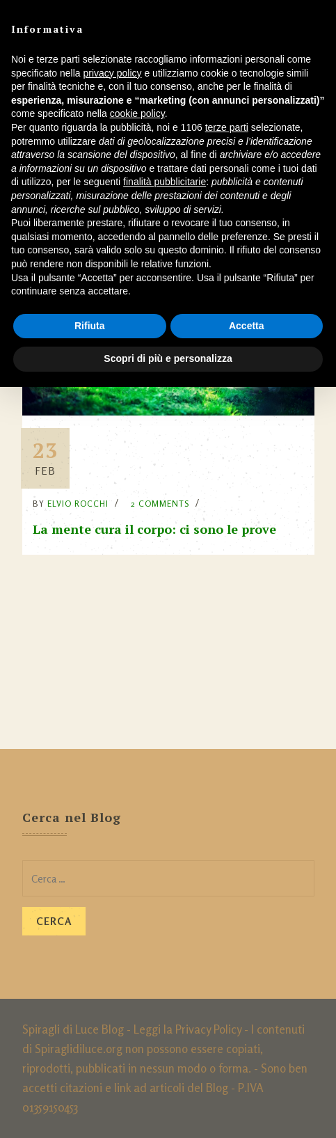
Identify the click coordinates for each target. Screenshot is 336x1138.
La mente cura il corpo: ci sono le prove (154, 529)
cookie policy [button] (137, 113)
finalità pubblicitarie (164, 181)
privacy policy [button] (112, 73)
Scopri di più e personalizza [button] (168, 358)
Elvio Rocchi (78, 503)
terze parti (226, 127)
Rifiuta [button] (89, 325)
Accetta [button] (246, 325)
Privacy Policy (208, 1029)
